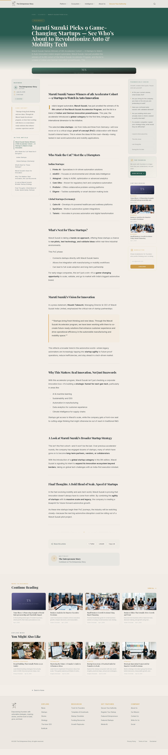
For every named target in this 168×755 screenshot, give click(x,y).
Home (34, 14)
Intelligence (90, 4)
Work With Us (138, 173)
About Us (102, 4)
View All (152, 638)
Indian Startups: (21, 157)
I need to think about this (139, 134)
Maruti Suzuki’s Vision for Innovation (23, 172)
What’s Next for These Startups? (22, 166)
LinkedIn (101, 594)
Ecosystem (76, 4)
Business (42, 14)
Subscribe (142, 266)
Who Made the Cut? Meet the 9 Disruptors (25, 152)
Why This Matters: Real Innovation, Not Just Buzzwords (25, 177)
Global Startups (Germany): (25, 161)
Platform (64, 4)
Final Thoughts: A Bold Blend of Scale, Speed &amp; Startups (25, 189)
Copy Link (112, 594)
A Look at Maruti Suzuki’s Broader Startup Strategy (23, 183)
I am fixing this (136, 144)
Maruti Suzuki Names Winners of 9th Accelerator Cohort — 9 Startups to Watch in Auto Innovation (25, 145)
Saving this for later (138, 149)
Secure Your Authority (117, 4)
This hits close (136, 139)
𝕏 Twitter (91, 594)
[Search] (154, 4)
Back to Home (38, 740)
